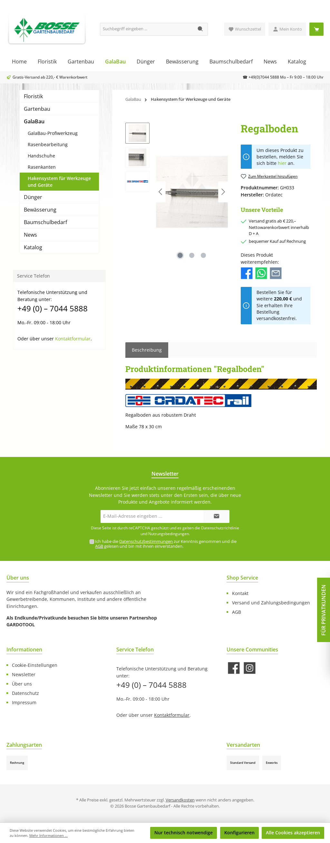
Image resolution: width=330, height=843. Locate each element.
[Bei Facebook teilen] (246, 273)
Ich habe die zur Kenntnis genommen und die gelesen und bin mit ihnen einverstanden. (166, 544)
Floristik (33, 96)
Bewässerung (40, 209)
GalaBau (34, 121)
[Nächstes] (223, 191)
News (30, 234)
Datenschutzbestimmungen (146, 541)
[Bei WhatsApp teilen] (261, 273)
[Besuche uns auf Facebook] (234, 668)
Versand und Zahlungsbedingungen (271, 603)
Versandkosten (180, 800)
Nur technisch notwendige (183, 832)
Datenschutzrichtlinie (220, 528)
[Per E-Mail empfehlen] (275, 273)
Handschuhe (41, 156)
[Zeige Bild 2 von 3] (191, 255)
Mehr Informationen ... (48, 835)
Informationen (24, 649)
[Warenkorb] (316, 29)
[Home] (19, 61)
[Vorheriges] (161, 191)
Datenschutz (25, 693)
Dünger (33, 197)
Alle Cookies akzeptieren (293, 832)
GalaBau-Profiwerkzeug (53, 133)
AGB (99, 546)
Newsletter (23, 674)
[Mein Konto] (287, 29)
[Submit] (216, 516)
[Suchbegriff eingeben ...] (147, 29)
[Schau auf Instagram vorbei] (249, 668)
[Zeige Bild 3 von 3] (203, 255)
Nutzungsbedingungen (168, 533)
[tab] (146, 350)
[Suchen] (200, 29)
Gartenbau (37, 108)
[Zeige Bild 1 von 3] (180, 255)
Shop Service (242, 577)
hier (282, 163)
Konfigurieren (239, 832)
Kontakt (240, 593)
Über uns (22, 684)
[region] (176, 192)
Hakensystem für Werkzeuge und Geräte (59, 181)
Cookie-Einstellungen (34, 665)
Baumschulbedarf (45, 222)
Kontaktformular (73, 339)
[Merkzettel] (244, 29)
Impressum (24, 702)
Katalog (33, 247)
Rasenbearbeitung (48, 144)
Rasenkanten (42, 167)
